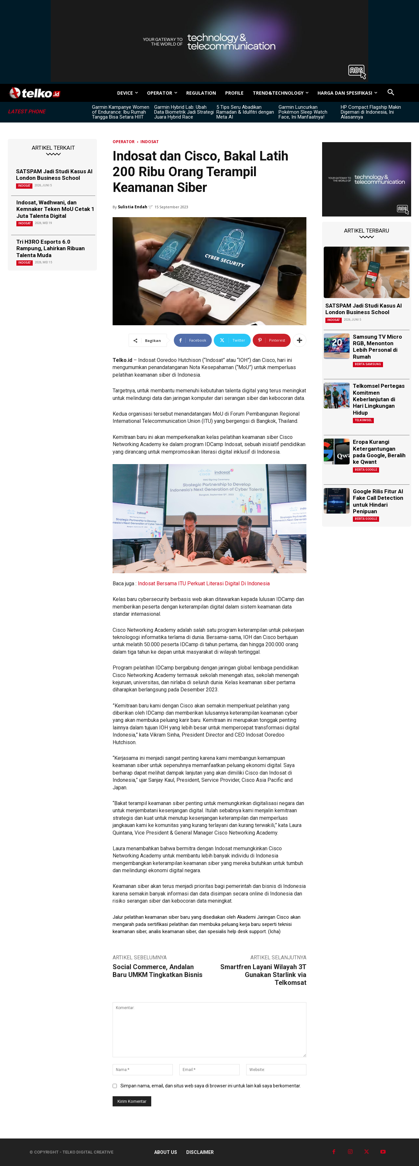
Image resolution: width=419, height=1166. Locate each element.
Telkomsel (363, 420)
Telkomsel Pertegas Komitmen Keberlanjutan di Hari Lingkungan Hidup (379, 399)
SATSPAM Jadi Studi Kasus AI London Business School (54, 174)
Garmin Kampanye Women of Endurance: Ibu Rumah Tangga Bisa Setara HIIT (120, 112)
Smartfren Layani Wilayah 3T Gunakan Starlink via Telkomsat (263, 975)
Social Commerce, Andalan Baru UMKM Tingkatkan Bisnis (158, 971)
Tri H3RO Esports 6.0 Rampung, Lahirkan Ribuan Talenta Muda (50, 248)
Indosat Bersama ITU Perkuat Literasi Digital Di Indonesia (204, 583)
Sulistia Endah (132, 207)
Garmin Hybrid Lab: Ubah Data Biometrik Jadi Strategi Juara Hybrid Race (184, 112)
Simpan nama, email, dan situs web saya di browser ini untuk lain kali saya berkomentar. (210, 1085)
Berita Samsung (368, 364)
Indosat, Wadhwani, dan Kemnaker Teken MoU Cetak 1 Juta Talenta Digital (55, 209)
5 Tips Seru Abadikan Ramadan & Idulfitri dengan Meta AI (245, 112)
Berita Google (366, 469)
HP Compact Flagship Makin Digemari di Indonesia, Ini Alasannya (371, 112)
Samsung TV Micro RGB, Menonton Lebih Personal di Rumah (377, 346)
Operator (124, 141)
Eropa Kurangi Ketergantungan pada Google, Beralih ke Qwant (379, 452)
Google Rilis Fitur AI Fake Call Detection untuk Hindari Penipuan (378, 501)
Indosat (24, 185)
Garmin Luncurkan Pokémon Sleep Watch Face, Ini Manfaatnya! (303, 112)
